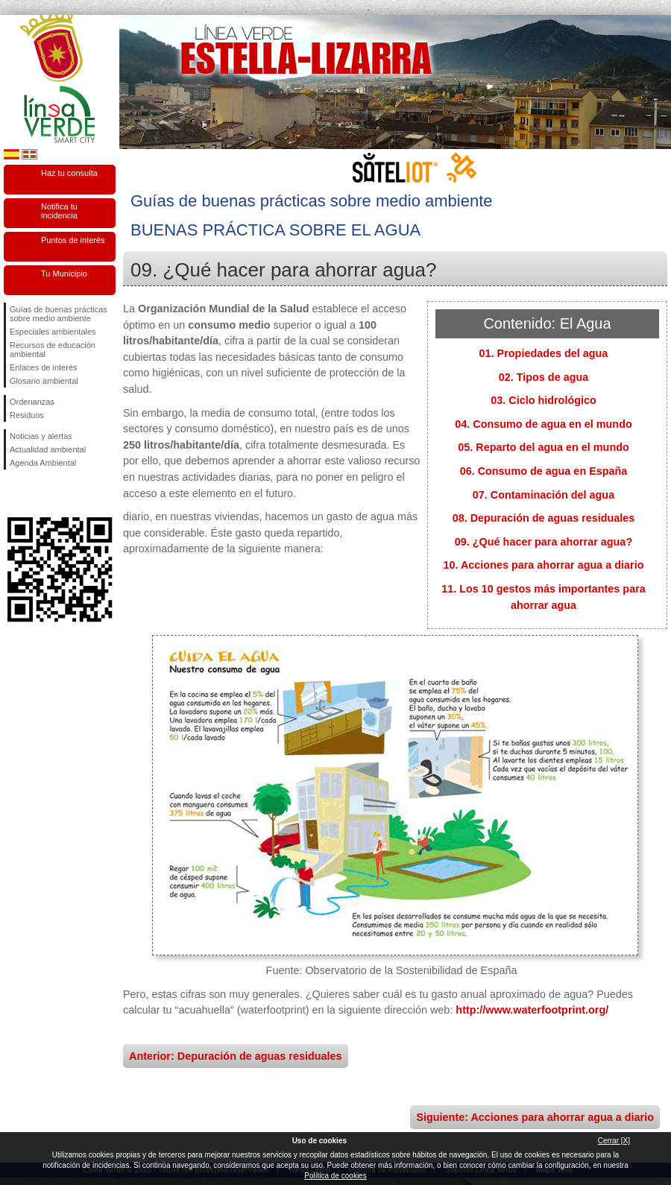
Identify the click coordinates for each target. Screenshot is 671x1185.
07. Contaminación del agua (543, 495)
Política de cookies (335, 1176)
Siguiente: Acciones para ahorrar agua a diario (535, 1117)
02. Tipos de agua (544, 377)
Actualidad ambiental (48, 449)
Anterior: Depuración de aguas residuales (235, 1056)
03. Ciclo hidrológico (543, 400)
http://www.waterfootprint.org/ (532, 1010)
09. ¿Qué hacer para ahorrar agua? (543, 542)
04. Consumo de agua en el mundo (543, 424)
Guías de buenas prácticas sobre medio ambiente (58, 314)
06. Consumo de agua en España (544, 471)
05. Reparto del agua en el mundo (543, 447)
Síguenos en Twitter (37, 493)
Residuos (27, 415)
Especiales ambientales (53, 331)
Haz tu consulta (69, 172)
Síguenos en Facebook (13, 493)
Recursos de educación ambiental (52, 349)
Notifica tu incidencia (59, 211)
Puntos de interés (73, 240)
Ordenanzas (32, 401)
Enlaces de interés (44, 367)
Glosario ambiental (44, 380)
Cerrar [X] (614, 1141)
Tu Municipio (64, 273)
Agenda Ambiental (43, 462)
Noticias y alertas (41, 436)
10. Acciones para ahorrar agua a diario (543, 565)
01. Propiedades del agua (543, 353)
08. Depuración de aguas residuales (544, 518)
